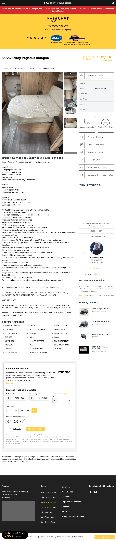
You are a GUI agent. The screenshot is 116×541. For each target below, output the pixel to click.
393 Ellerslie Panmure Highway (58, 30)
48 (28, 411)
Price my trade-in (65, 394)
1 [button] (94, 269)
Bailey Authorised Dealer (73, 517)
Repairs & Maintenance (72, 502)
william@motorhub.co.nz (96, 263)
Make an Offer (90, 160)
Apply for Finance (62, 537)
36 (22, 411)
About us (66, 512)
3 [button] (98, 269)
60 (34, 411)
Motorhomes (67, 492)
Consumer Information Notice (96, 175)
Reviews (65, 507)
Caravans (66, 487)
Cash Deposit (34, 394)
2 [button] (96, 269)
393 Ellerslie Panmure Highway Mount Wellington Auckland (15, 495)
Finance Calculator (92, 144)
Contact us (82, 295)
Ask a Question (104, 537)
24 (16, 411)
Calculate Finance (90, 58)
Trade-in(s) (55, 395)
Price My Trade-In (28, 537)
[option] (32, 113)
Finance (65, 497)
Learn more (11, 383)
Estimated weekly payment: (17, 417)
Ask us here (103, 274)
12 (9, 411)
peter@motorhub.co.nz (96, 236)
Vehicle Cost (11, 394)
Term (11, 407)
